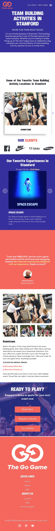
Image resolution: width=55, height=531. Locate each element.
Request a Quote (27, 419)
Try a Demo (32, 5)
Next (53, 113)
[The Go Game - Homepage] (7, 5)
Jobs (27, 490)
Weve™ (27, 482)
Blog (27, 503)
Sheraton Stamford (13, 370)
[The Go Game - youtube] (33, 526)
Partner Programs (27, 507)
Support (27, 485)
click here (34, 170)
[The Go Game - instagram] (20, 526)
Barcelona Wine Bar (13, 367)
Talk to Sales (43, 5)
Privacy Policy (42, 521)
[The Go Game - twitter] (26, 526)
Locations (27, 499)
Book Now (27, 410)
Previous (2, 113)
